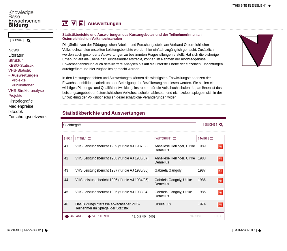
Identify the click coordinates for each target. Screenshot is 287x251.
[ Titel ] (80, 138)
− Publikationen (21, 85)
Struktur (15, 60)
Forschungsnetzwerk (27, 116)
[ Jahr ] (203, 138)
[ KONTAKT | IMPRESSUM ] (24, 230)
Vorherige (101, 216)
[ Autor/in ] (163, 138)
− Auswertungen (23, 75)
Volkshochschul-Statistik (73, 23)
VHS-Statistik (19, 70)
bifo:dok (15, 111)
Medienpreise (20, 106)
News (13, 50)
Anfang (76, 216)
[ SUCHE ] (17, 40)
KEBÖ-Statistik (20, 65)
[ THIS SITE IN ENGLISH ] (249, 5)
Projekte (15, 95)
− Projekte (17, 80)
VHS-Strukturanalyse (26, 90)
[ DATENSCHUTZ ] (244, 230)
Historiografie (20, 101)
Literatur (16, 55)
